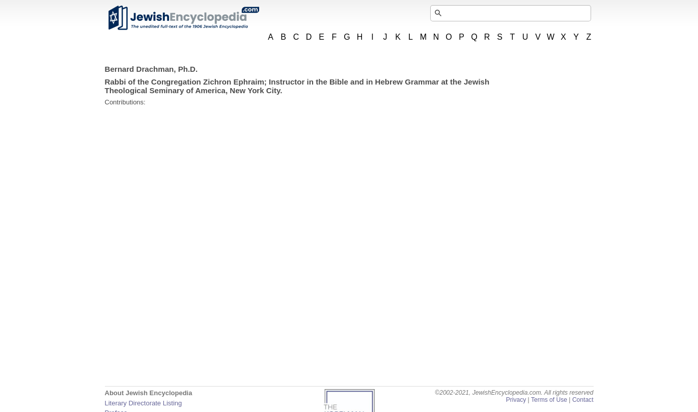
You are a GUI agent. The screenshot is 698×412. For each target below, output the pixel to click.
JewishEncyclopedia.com (183, 18)
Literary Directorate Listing (143, 403)
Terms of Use (549, 399)
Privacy (516, 399)
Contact (583, 399)
